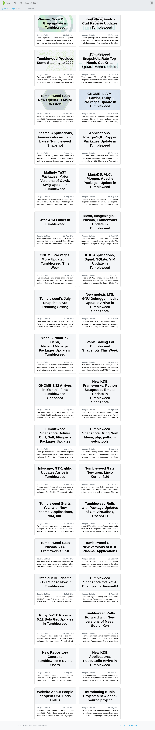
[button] (15, 3)
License (134, 725)
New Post (24, 3)
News (5, 9)
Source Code (125, 725)
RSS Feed (35, 3)
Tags (13, 9)
